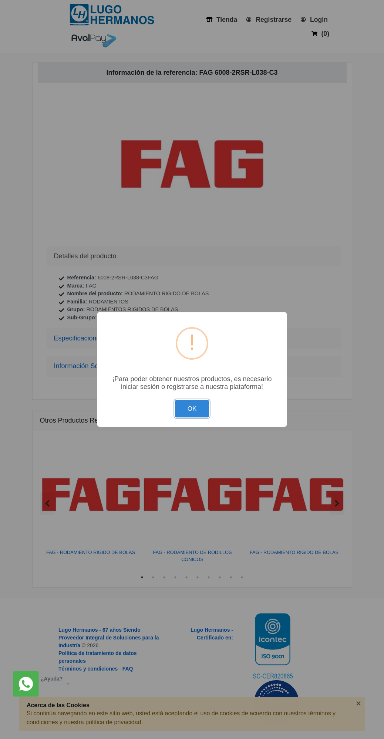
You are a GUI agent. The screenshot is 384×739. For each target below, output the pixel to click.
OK (192, 408)
